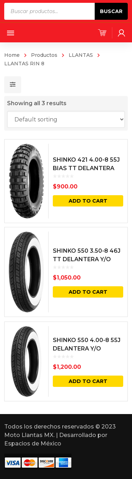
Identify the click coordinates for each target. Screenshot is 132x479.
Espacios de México (32, 443)
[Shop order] (66, 119)
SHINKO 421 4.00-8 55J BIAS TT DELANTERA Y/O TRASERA (86, 168)
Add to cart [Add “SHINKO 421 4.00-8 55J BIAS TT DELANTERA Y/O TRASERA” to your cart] (88, 201)
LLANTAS (81, 55)
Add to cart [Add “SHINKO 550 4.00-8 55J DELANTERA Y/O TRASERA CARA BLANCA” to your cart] (88, 381)
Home (12, 55)
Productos (44, 55)
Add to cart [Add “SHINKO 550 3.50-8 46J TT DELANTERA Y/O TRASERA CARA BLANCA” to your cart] (88, 292)
